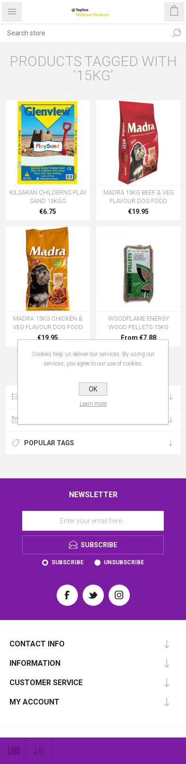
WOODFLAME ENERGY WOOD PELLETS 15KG (138, 323)
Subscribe (67, 562)
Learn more (93, 403)
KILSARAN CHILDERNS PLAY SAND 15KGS (47, 196)
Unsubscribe (124, 562)
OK (93, 389)
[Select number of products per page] (13, 751)
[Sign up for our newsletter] (93, 521)
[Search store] (83, 33)
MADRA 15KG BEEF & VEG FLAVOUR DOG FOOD (138, 196)
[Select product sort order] (39, 751)
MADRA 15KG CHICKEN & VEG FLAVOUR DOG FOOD (48, 323)
